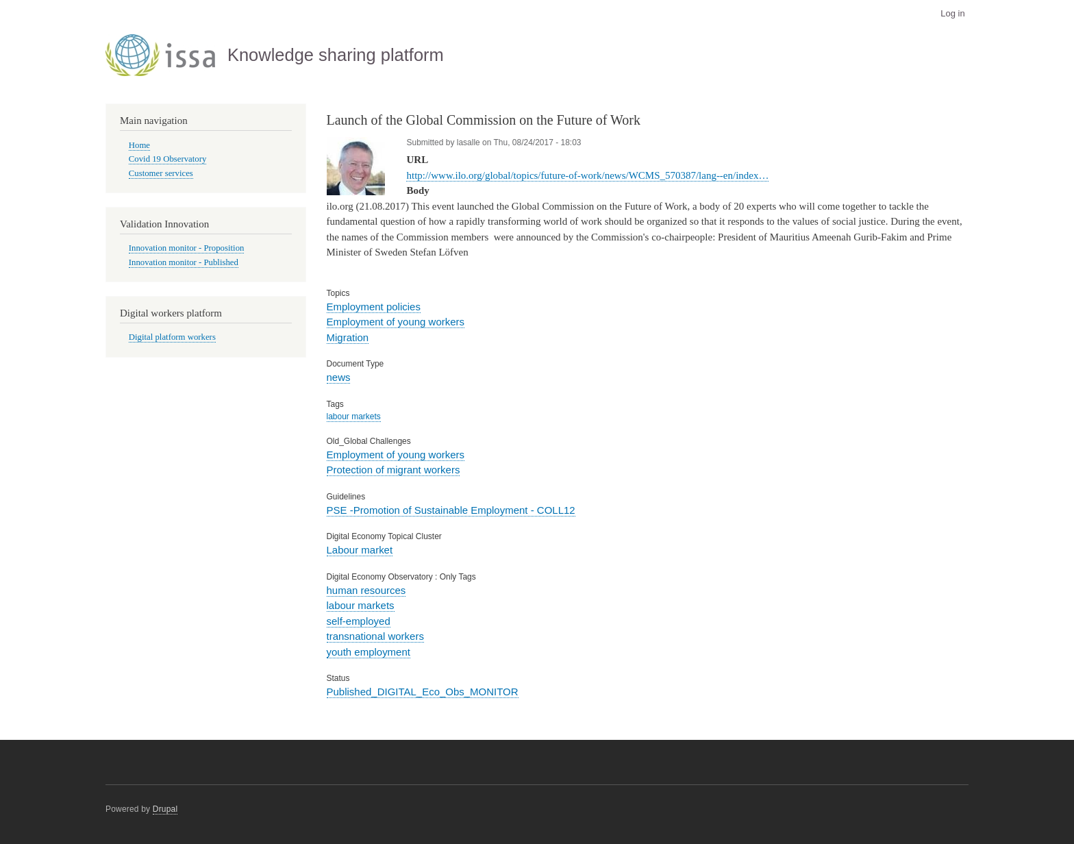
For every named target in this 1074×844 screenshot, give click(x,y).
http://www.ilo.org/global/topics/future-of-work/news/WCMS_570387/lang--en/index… (587, 175)
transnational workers (375, 636)
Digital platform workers (172, 337)
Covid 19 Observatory (168, 159)
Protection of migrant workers (393, 469)
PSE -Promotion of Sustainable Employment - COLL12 (451, 510)
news (339, 377)
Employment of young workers (396, 321)
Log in (952, 13)
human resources (366, 590)
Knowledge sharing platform (335, 54)
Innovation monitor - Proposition (187, 248)
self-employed (358, 621)
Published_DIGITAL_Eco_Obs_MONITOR (423, 691)
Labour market (360, 550)
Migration (348, 337)
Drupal (165, 809)
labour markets (354, 416)
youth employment (368, 652)
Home (139, 145)
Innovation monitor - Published (183, 262)
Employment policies (374, 306)
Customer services (161, 173)
